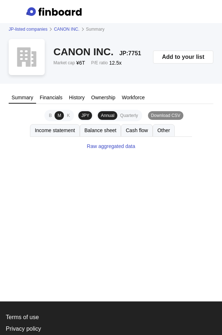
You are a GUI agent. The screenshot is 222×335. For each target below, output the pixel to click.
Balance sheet (100, 130)
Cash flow (137, 130)
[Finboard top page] (55, 11)
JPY (85, 115)
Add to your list (183, 57)
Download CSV (165, 115)
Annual (107, 115)
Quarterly (129, 115)
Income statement (55, 130)
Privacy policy (23, 329)
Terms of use (22, 317)
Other (163, 130)
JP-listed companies (28, 29)
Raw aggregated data (111, 146)
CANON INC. (66, 29)
